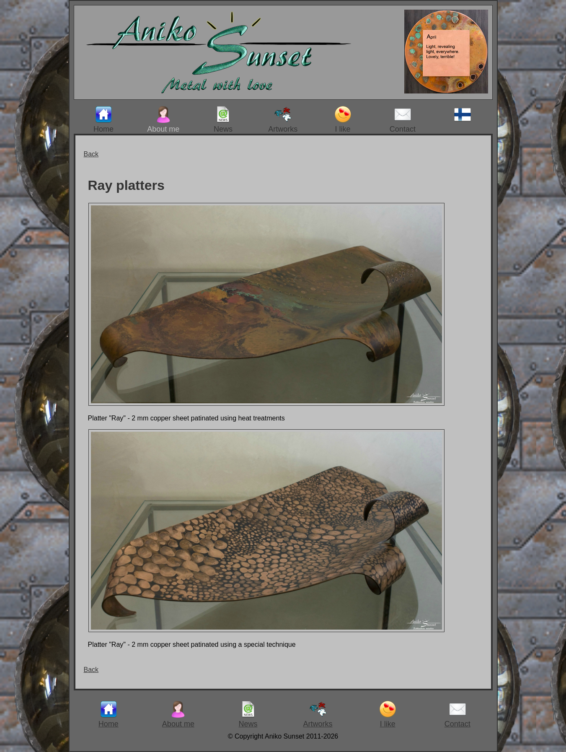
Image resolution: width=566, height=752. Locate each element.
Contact (403, 119)
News (223, 119)
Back (91, 154)
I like (342, 119)
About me (163, 119)
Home (103, 119)
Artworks (282, 119)
